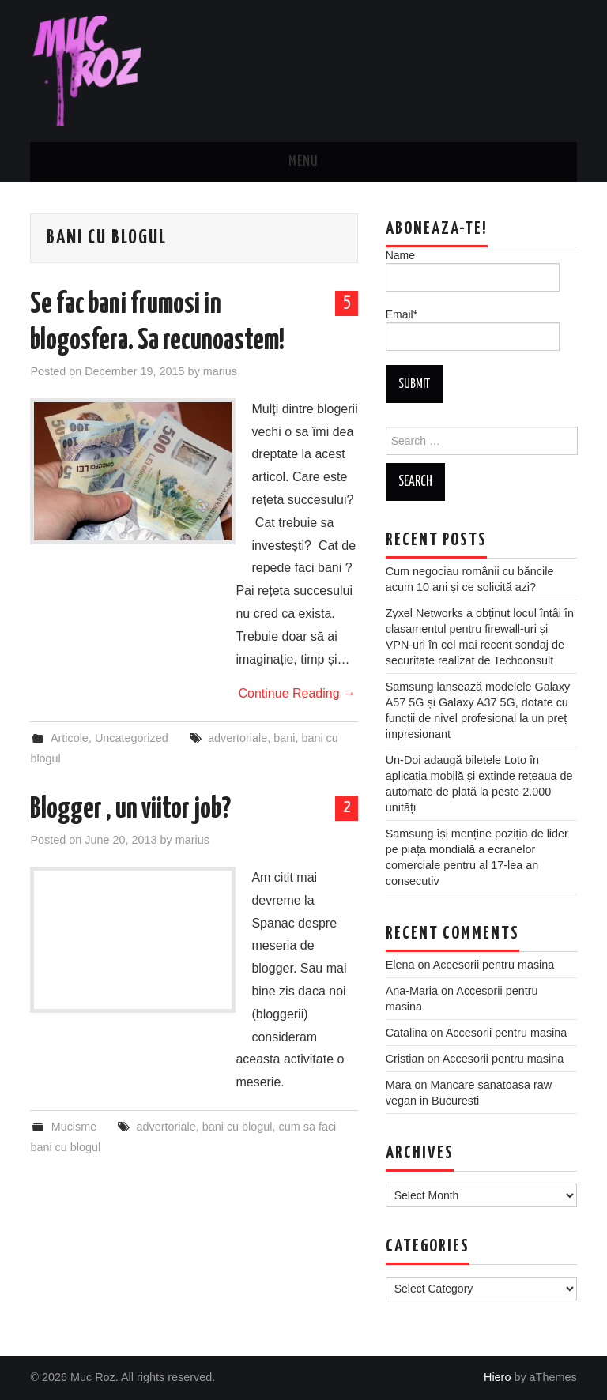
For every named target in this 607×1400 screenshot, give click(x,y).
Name (473, 270)
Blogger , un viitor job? (130, 810)
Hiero (497, 1377)
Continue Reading (297, 693)
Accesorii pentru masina (494, 964)
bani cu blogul (237, 1126)
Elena (400, 964)
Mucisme (74, 1126)
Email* (473, 329)
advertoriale (237, 738)
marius (220, 371)
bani (284, 738)
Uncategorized (131, 738)
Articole (70, 738)
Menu (303, 162)
